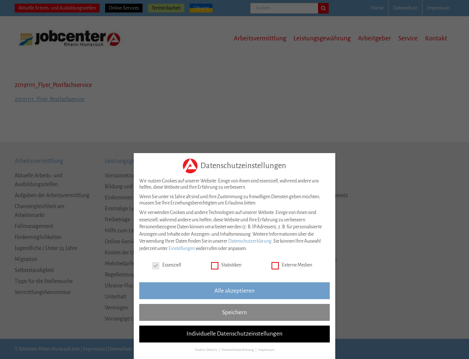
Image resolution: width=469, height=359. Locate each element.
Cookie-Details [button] (206, 348)
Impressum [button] (266, 348)
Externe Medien (292, 264)
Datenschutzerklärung (250, 239)
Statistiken (226, 264)
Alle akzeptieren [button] (234, 289)
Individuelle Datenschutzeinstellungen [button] (234, 332)
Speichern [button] (234, 310)
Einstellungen (182, 247)
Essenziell (166, 264)
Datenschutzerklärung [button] (238, 348)
